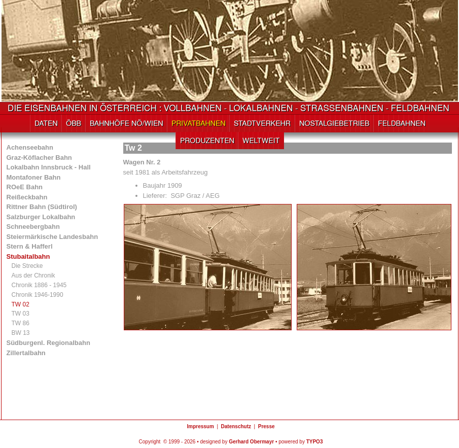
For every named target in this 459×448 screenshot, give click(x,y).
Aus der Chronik (33, 275)
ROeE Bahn (25, 187)
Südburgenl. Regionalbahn (48, 343)
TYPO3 (314, 441)
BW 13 (21, 332)
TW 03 (20, 313)
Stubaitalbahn (28, 256)
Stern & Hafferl (30, 246)
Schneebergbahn (33, 226)
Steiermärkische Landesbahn (52, 236)
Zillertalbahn (26, 353)
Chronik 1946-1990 (37, 294)
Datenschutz (236, 426)
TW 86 (20, 323)
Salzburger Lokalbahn (41, 217)
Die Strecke (27, 265)
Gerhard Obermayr (251, 441)
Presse (266, 426)
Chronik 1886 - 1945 (39, 285)
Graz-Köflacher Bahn (39, 157)
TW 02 (20, 304)
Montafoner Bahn (34, 177)
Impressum (200, 426)
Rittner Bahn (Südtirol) (42, 207)
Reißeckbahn (27, 197)
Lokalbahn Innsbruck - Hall (49, 167)
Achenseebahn (30, 147)
